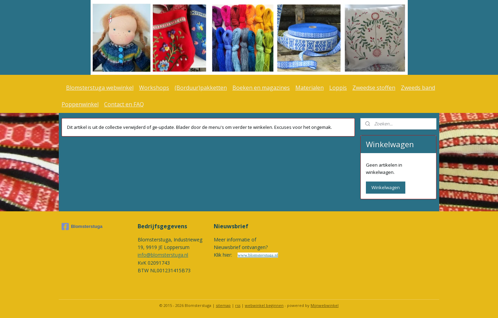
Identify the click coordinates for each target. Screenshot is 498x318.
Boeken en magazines (261, 87)
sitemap (223, 305)
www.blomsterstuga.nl (258, 255)
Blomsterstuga (82, 226)
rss (237, 305)
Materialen (309, 87)
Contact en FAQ (124, 104)
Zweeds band (418, 87)
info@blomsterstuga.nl (163, 254)
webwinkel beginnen (264, 305)
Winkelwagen (385, 187)
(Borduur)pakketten (201, 87)
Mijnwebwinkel (325, 305)
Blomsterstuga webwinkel (99, 87)
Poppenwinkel (80, 104)
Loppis (338, 87)
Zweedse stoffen (373, 87)
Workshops (154, 87)
